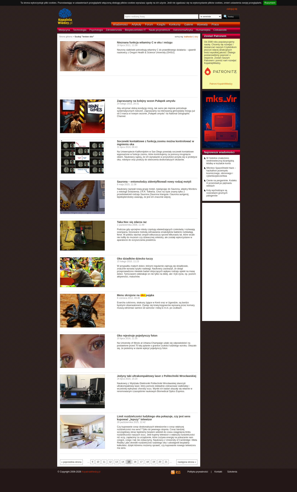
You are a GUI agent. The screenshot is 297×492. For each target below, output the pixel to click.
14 (122, 462)
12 (110, 462)
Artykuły (136, 24)
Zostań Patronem (215, 36)
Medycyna (64, 29)
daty (196, 36)
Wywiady (202, 24)
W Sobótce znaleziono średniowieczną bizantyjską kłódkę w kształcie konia (220, 161)
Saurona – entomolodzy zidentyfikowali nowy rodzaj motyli (154, 181)
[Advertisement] (129, 86)
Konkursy (175, 24)
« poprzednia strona (71, 462)
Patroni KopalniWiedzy (220, 83)
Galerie (188, 24)
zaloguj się (232, 9)
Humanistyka (203, 29)
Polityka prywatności (197, 471)
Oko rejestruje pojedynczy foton (137, 335)
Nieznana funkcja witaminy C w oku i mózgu (145, 42)
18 (147, 462)
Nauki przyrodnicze (159, 29)
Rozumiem (269, 3)
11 (104, 462)
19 (153, 462)
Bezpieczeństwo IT (135, 29)
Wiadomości (120, 24)
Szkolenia (232, 471)
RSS (178, 472)
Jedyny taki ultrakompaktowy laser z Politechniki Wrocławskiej (156, 375)
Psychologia (96, 29)
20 (160, 462)
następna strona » (187, 462)
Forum (149, 24)
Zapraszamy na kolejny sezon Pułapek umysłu (146, 100)
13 (116, 462)
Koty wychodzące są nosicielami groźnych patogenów (216, 193)
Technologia (79, 29)
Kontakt (218, 471)
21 (166, 462)
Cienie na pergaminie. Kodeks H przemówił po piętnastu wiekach (221, 183)
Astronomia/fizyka (183, 29)
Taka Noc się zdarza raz (132, 222)
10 (98, 462)
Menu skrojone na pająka (135, 295)
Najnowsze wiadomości (219, 152)
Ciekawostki (220, 29)
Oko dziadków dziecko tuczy (135, 258)
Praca (215, 24)
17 (141, 462)
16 (135, 462)
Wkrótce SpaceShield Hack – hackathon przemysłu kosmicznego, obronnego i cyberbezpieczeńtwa (221, 172)
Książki (161, 24)
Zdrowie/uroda (114, 29)
